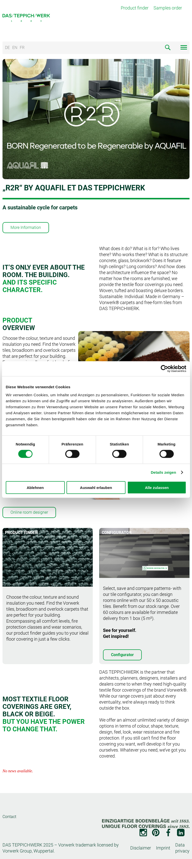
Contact (9, 816)
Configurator (122, 654)
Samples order (168, 7)
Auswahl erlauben (96, 487)
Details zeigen (163, 472)
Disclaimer (140, 848)
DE (7, 47)
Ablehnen (35, 487)
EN (14, 47)
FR (22, 47)
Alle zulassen (157, 487)
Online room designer (29, 512)
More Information (25, 227)
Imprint (163, 848)
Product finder (134, 7)
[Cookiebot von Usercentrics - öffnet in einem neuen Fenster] (164, 369)
